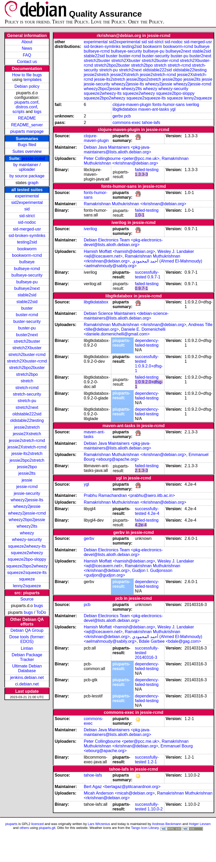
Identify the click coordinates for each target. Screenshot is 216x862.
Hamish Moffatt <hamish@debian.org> (119, 251)
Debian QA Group (26, 630)
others (24, 828)
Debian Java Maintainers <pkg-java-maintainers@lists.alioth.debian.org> (117, 149)
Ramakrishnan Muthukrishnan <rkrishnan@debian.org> (136, 160)
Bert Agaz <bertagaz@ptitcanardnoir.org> (122, 786)
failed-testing (147, 169)
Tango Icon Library (145, 828)
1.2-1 (152, 762)
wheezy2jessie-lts (27, 500)
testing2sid (27, 242)
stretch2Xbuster (26, 348)
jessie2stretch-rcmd (27, 440)
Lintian (27, 648)
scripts (18, 111)
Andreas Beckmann (166, 824)
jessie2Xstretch (27, 434)
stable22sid (27, 301)
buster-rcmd (27, 315)
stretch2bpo (27, 374)
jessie (27, 480)
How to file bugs (27, 75)
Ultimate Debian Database (27, 668)
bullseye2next (27, 288)
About (27, 42)
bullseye (27, 262)
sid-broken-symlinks (27, 235)
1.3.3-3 (141, 174)
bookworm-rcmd (27, 255)
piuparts (11, 824)
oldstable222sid (27, 414)
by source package (26, 176)
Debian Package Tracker (27, 657)
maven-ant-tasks (153, 109)
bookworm (27, 249)
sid (26, 209)
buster (27, 308)
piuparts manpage (27, 131)
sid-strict (27, 216)
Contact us (27, 61)
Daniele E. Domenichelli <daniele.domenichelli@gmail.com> (124, 331)
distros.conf (26, 107)
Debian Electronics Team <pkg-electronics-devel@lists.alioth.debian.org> (123, 242)
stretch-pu (27, 400)
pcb (127, 116)
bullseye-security (26, 275)
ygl (172, 109)
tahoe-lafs (151, 122)
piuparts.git (47, 828)
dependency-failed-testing (147, 342)
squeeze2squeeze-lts (27, 572)
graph (33, 182)
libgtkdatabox (125, 109)
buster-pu (27, 328)
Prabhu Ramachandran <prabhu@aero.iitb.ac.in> (129, 495)
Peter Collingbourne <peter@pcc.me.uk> (121, 158)
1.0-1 (139, 215)
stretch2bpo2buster (27, 367)
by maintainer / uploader (27, 167)
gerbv (118, 116)
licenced (37, 824)
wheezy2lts (27, 526)
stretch (27, 381)
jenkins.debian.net (27, 677)
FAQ (27, 55)
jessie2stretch (27, 427)
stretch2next (27, 407)
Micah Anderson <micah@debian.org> (119, 793)
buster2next (27, 335)
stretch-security (27, 394)
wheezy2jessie (26, 506)
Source (27, 599)
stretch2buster (27, 341)
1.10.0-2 (155, 809)
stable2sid (26, 295)
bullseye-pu (27, 282)
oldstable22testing (27, 420)
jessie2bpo (27, 467)
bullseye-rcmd (27, 268)
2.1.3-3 (141, 470)
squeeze (27, 579)
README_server (27, 125)
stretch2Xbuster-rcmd (27, 361)
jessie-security (27, 493)
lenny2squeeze (27, 586)
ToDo (41, 612)
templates (32, 79)
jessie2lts (27, 473)
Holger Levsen (200, 824)
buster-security (27, 321)
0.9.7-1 (154, 277)
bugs (38, 605)
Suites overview (26, 151)
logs (37, 111)
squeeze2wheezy (27, 553)
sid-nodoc (27, 222)
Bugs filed (27, 144)
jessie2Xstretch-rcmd (27, 447)
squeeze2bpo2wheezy (27, 566)
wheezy (27, 533)
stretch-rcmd (27, 387)
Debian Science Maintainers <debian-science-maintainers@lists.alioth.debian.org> (126, 315)
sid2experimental (27, 202)
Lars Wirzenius (99, 824)
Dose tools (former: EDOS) (27, 639)
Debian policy (26, 86)
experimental (27, 196)
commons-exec (127, 122)
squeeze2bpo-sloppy (27, 559)
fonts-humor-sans (168, 104)
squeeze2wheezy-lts (27, 546)
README (27, 118)
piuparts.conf (26, 102)
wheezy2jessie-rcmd (27, 513)
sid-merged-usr (27, 229)
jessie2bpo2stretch (27, 460)
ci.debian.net (27, 684)
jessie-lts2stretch (26, 453)
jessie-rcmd (33, 158)
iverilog (192, 104)
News (27, 48)
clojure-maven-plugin (132, 104)
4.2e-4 (153, 513)
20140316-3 (146, 657)
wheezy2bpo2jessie (27, 519)
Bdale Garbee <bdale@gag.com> (170, 641)
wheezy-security (27, 539)
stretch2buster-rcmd (26, 354)
